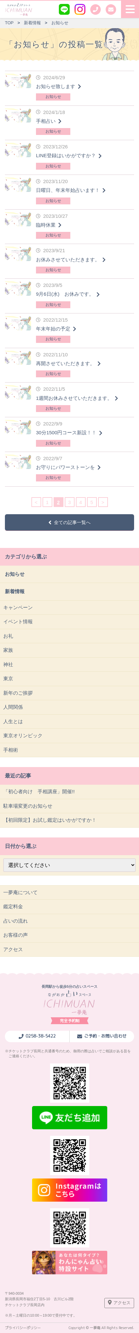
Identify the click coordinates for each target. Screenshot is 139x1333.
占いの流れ (15, 921)
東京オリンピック (23, 735)
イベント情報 (18, 621)
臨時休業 (46, 225)
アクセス (13, 949)
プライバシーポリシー (23, 1327)
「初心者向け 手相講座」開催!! (39, 791)
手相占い (46, 121)
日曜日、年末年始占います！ (68, 190)
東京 (8, 678)
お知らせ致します (55, 86)
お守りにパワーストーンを (65, 467)
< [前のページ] (36, 502)
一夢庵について (20, 892)
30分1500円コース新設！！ (66, 432)
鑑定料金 (13, 906)
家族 (8, 650)
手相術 (10, 750)
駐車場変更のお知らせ (27, 806)
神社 (8, 664)
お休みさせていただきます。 (68, 259)
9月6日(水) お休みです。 (65, 294)
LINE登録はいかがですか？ (66, 155)
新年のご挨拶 (18, 693)
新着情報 (15, 591)
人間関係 (13, 707)
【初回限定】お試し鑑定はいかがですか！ (49, 820)
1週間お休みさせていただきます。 (74, 398)
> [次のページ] (102, 502)
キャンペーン (18, 607)
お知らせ (53, 96)
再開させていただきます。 (65, 363)
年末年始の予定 (53, 328)
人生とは (13, 721)
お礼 (8, 636)
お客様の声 (15, 935)
